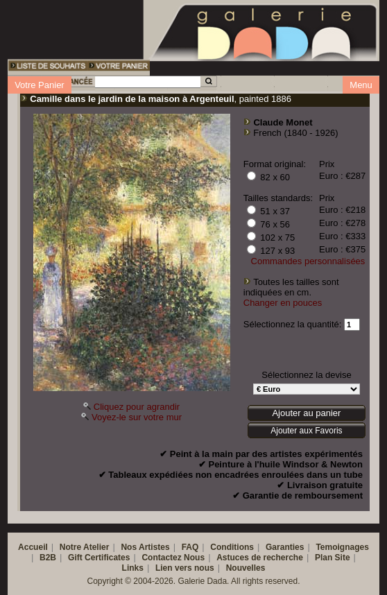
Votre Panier (39, 85)
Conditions (232, 547)
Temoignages (342, 547)
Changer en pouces (282, 303)
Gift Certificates (99, 557)
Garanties (285, 547)
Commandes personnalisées (308, 261)
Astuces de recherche (259, 557)
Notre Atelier (85, 547)
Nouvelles (246, 568)
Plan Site (332, 557)
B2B (48, 557)
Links (133, 568)
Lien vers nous (184, 568)
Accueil (33, 547)
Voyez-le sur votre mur (137, 417)
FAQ (190, 547)
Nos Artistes (145, 547)
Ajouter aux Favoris (306, 431)
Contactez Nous (173, 557)
